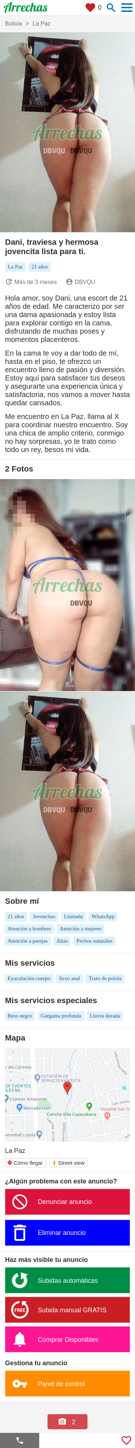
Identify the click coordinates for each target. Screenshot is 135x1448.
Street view (68, 1162)
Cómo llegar (25, 1163)
